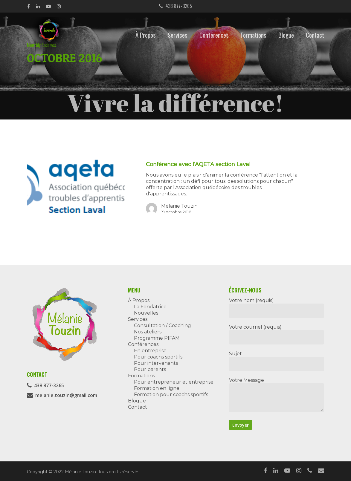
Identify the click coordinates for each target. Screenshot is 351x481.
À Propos (145, 35)
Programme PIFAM (157, 338)
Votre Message (276, 395)
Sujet (276, 361)
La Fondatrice (150, 307)
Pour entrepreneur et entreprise (173, 382)
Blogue (286, 35)
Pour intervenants (156, 363)
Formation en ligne (156, 388)
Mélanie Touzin (179, 206)
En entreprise (150, 350)
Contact (315, 35)
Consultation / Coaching (162, 325)
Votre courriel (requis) (276, 334)
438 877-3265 (175, 6)
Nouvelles (146, 313)
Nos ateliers (147, 332)
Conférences (214, 35)
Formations (253, 35)
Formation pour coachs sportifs (171, 394)
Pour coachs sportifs (158, 357)
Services (177, 35)
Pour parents (150, 369)
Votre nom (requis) (276, 308)
